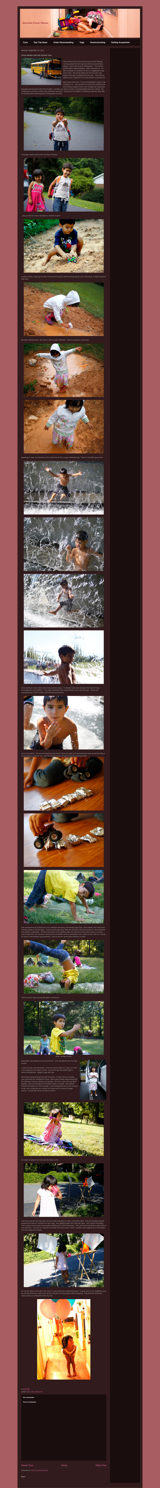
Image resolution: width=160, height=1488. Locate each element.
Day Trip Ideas (40, 42)
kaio (28, 1392)
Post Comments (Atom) (39, 1470)
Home (64, 1465)
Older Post (101, 1465)
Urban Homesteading (63, 42)
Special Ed (38, 1392)
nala (32, 1392)
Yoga (82, 42)
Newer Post (27, 1465)
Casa (25, 42)
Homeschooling (97, 42)
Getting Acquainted (120, 42)
